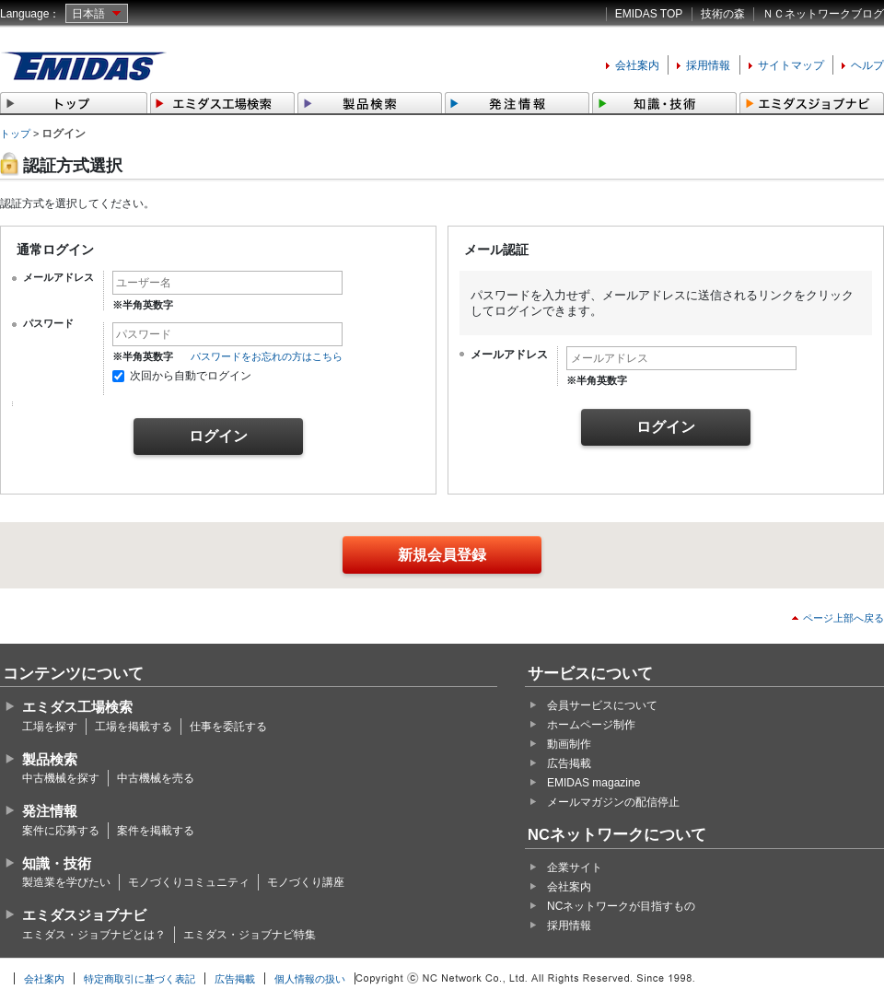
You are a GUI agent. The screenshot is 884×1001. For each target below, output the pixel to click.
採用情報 (708, 65)
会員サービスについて (602, 705)
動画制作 (569, 744)
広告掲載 (569, 763)
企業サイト (574, 867)
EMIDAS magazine (593, 782)
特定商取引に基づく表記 (139, 978)
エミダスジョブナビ (84, 915)
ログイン (218, 436)
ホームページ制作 (591, 724)
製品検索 (49, 759)
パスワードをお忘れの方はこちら (267, 356)
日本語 (88, 13)
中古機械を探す (60, 778)
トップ (15, 133)
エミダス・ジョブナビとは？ (94, 934)
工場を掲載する (133, 726)
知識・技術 (56, 863)
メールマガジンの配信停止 (613, 802)
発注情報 (49, 811)
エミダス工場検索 (77, 707)
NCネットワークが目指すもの (621, 906)
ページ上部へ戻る (843, 617)
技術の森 (723, 13)
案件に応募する (60, 830)
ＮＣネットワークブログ (823, 13)
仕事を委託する (228, 726)
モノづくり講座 (305, 882)
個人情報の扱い (309, 978)
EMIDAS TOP (649, 13)
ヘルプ (867, 65)
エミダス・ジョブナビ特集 (249, 934)
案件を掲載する (155, 830)
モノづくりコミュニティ (189, 882)
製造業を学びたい (66, 882)
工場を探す (49, 726)
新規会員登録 (442, 555)
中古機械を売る (155, 778)
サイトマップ (791, 65)
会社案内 (637, 65)
